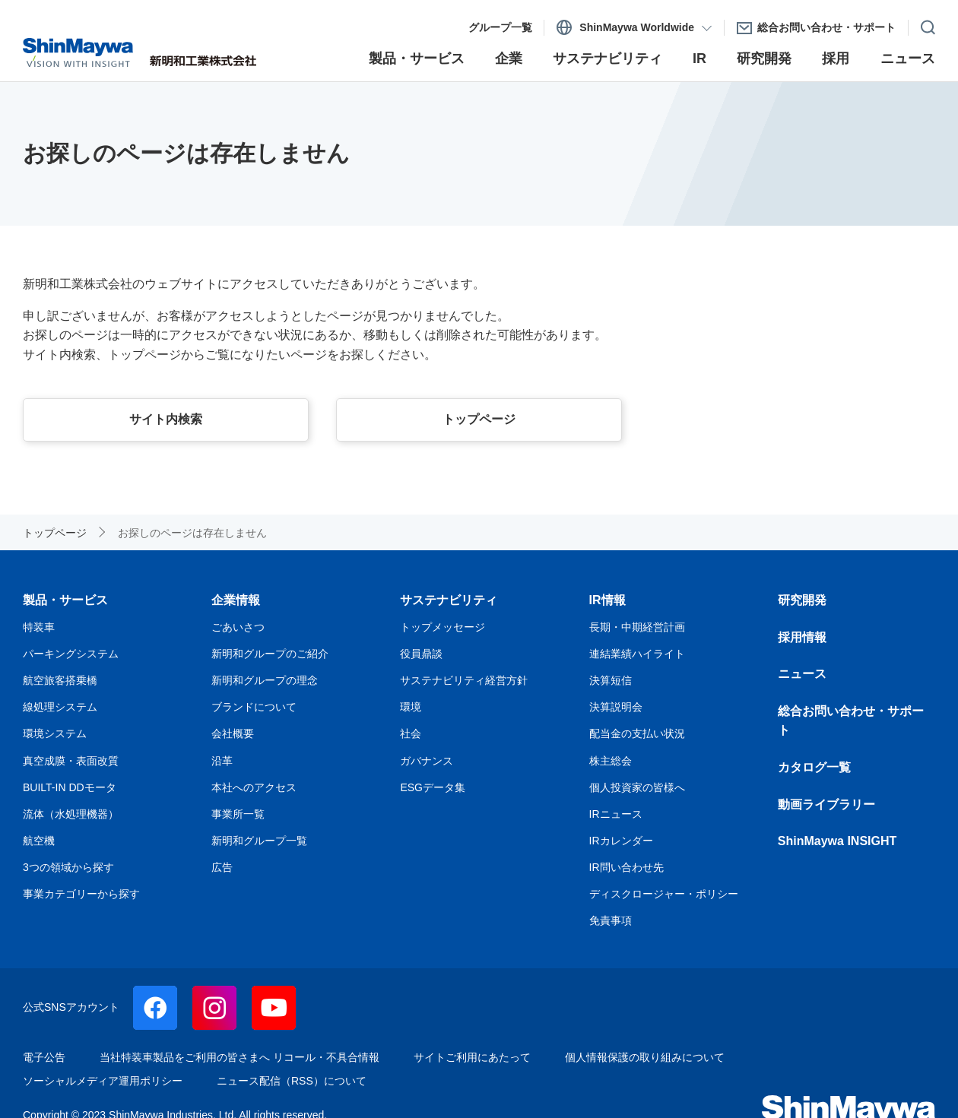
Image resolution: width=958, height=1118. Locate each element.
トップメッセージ (442, 627)
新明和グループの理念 (264, 680)
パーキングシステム (71, 654)
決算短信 (610, 680)
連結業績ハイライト (637, 654)
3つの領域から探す (68, 867)
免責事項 (610, 920)
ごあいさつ (238, 627)
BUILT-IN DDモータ (69, 787)
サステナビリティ (448, 600)
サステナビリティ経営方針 (464, 680)
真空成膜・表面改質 (71, 761)
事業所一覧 (238, 814)
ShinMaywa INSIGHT (837, 841)
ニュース (802, 673)
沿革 (222, 761)
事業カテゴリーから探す (81, 894)
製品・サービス (65, 600)
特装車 (39, 627)
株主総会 (610, 761)
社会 (410, 733)
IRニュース (615, 814)
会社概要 (232, 733)
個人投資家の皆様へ (637, 787)
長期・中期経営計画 (637, 627)
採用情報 (802, 637)
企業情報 (235, 600)
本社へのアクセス (254, 787)
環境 (410, 707)
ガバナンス (426, 761)
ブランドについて (254, 707)
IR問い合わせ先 (626, 867)
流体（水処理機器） (71, 814)
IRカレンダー (621, 841)
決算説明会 (615, 707)
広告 (222, 867)
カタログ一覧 (814, 767)
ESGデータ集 (432, 787)
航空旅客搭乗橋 (60, 680)
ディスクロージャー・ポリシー (663, 894)
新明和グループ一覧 (259, 841)
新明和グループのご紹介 (269, 654)
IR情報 (607, 600)
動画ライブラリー (826, 804)
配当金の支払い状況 (637, 733)
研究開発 (802, 600)
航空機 (39, 841)
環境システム (55, 733)
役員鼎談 (421, 654)
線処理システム (60, 707)
